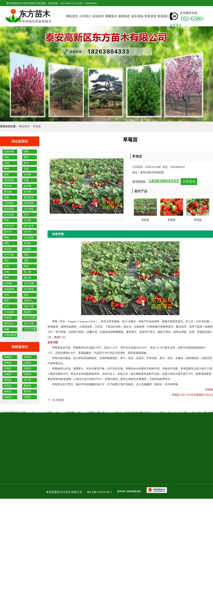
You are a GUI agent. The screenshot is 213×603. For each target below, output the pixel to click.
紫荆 (6, 243)
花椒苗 (27, 397)
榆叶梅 (27, 277)
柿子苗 (27, 380)
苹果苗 (27, 357)
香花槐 (7, 191)
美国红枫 (9, 180)
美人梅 (27, 272)
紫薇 (6, 237)
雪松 (26, 254)
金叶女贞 (29, 226)
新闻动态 (124, 16)
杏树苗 (27, 368)
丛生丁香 (29, 306)
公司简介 (85, 16)
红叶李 (27, 231)
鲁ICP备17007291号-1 (99, 492)
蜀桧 (26, 266)
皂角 (6, 220)
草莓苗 (27, 374)
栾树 (26, 168)
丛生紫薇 (29, 237)
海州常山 (9, 323)
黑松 (6, 260)
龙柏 (6, 272)
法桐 (6, 163)
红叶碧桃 (29, 289)
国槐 (26, 151)
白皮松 (27, 249)
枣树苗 (7, 362)
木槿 (6, 294)
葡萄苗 (7, 380)
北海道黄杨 (10, 335)
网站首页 (72, 16)
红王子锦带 (30, 317)
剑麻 (6, 329)
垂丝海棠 (29, 197)
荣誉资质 (150, 16)
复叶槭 (7, 186)
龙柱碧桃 (9, 289)
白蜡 (6, 157)
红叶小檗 (29, 323)
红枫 (26, 180)
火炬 (6, 306)
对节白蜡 (9, 254)
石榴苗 (7, 368)
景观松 (27, 243)
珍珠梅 (7, 283)
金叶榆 (27, 191)
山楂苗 (27, 362)
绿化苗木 (98, 16)
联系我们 (163, 16)
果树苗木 (111, 16)
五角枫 (27, 174)
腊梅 (6, 277)
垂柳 (6, 197)
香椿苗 (7, 374)
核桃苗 (7, 397)
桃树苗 (7, 391)
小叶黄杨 (9, 312)
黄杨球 (27, 312)
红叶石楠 (29, 283)
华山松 (7, 249)
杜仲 (26, 214)
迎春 (26, 294)
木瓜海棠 (9, 214)
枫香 (6, 174)
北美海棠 (9, 203)
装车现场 (137, 16)
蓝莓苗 (7, 357)
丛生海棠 (29, 208)
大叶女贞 (9, 226)
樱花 (26, 157)
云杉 (6, 266)
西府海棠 (29, 203)
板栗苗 (7, 385)
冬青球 (7, 317)
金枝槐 (27, 186)
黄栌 (6, 300)
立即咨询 (188, 181)
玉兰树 (27, 220)
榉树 (6, 168)
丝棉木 (27, 300)
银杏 (26, 163)
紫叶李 (7, 231)
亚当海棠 (9, 208)
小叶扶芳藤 (30, 329)
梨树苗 (27, 391)
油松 (26, 260)
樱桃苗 (27, 385)
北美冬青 (9, 151)
